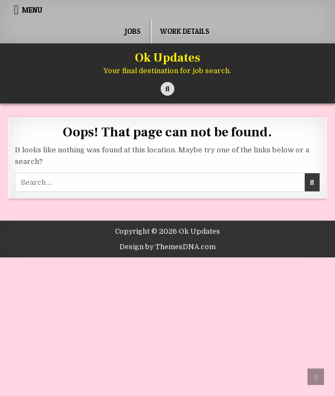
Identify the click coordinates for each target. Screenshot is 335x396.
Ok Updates (167, 57)
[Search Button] (167, 89)
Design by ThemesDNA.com (167, 247)
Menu (32, 10)
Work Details (185, 31)
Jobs (133, 31)
